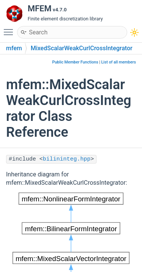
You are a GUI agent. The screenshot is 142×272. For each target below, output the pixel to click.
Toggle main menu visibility (10, 28)
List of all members (118, 62)
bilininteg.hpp (67, 159)
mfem (14, 48)
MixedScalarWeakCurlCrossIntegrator (82, 48)
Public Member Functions (75, 62)
